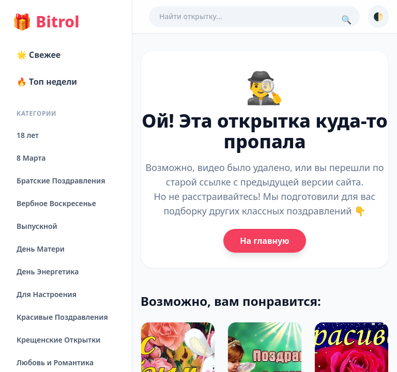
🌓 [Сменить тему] (378, 16)
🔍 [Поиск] (346, 19)
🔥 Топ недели (47, 81)
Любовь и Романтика (55, 362)
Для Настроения (47, 294)
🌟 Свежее (38, 54)
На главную (264, 240)
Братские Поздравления (61, 180)
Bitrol (45, 21)
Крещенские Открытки (59, 340)
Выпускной (37, 226)
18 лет (28, 135)
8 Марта (31, 158)
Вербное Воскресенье (56, 203)
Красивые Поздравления (62, 317)
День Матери (41, 249)
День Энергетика (48, 271)
